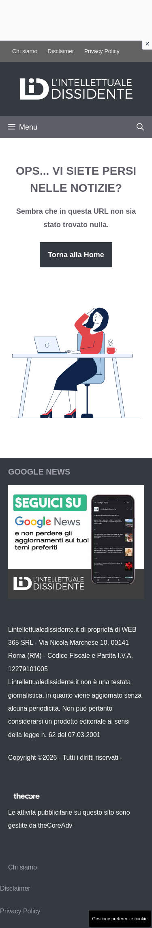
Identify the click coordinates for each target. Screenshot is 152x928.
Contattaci (22, 770)
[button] (140, 127)
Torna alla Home (76, 255)
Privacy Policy (102, 51)
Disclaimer (60, 51)
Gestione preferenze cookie (120, 918)
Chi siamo (24, 51)
